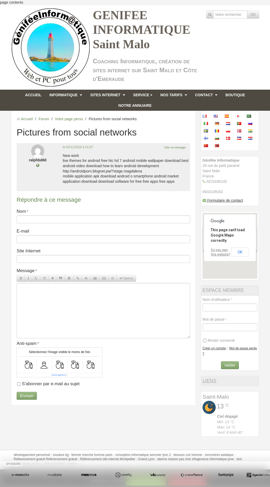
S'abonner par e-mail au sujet (48, 383)
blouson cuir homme (187, 455)
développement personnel (32, 455)
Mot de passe (213, 319)
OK (253, 14)
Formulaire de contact (222, 200)
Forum (43, 119)
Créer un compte (214, 348)
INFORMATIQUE (63, 95)
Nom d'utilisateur (216, 299)
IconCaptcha (58, 375)
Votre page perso (69, 119)
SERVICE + (142, 95)
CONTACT (204, 95)
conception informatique (132, 455)
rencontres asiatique (219, 455)
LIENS (209, 380)
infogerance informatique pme (213, 459)
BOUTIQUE (235, 95)
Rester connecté (219, 340)
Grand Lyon (146, 459)
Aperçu (126, 278)
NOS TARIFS (171, 95)
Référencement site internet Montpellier (107, 459)
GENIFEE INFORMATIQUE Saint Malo (141, 29)
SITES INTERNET (105, 95)
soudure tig (61, 455)
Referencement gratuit (29, 459)
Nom (21, 211)
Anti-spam (27, 343)
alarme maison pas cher (174, 459)
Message (26, 270)
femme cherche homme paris (91, 455)
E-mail (23, 231)
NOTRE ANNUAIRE (135, 105)
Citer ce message (175, 147)
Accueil (27, 119)
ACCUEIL (33, 95)
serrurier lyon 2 (160, 455)
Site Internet (29, 250)
